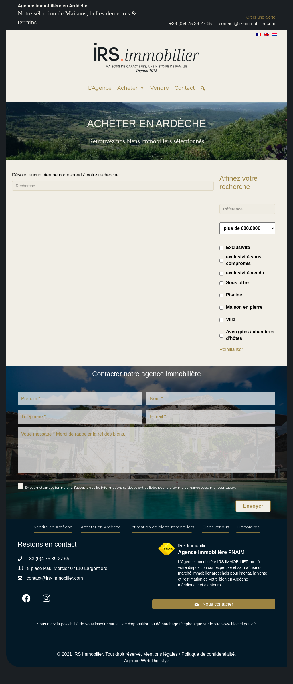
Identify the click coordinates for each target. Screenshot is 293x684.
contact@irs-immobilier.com (247, 23)
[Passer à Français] (259, 34)
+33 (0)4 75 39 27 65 (190, 23)
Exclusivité (238, 247)
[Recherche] (113, 186)
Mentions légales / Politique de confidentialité (189, 654)
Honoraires (248, 526)
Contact (185, 88)
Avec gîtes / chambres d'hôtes (250, 335)
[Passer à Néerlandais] (275, 34)
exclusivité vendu (245, 272)
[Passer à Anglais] (267, 34)
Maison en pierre (244, 307)
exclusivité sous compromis (244, 260)
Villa (230, 319)
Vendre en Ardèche (53, 526)
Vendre (159, 88)
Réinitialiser (231, 349)
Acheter (130, 88)
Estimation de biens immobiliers (161, 526)
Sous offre (237, 282)
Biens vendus (215, 526)
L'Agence (100, 88)
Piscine (234, 294)
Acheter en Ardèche (101, 526)
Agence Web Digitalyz (146, 660)
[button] (260, 17)
